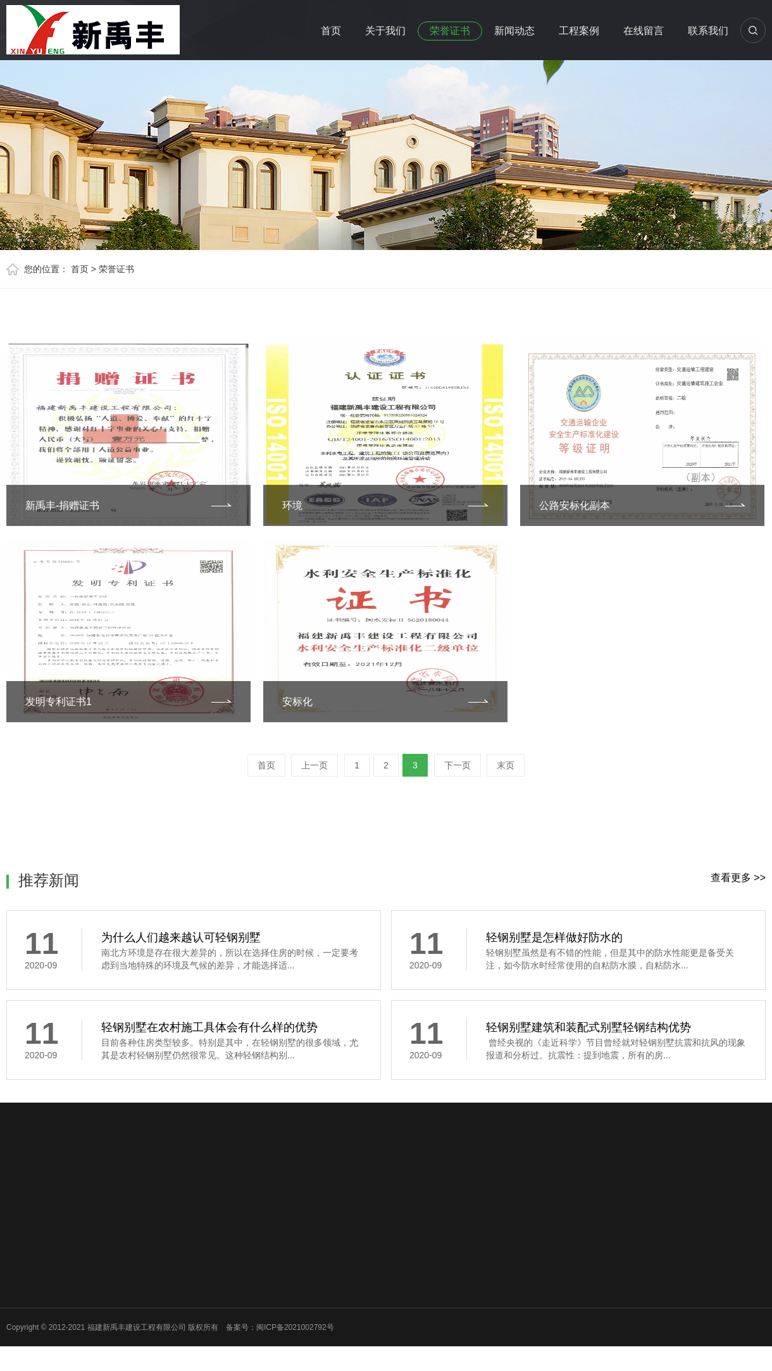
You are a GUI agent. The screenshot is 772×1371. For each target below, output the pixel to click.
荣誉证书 (450, 30)
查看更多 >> (738, 877)
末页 (505, 765)
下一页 (457, 765)
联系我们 (708, 30)
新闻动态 (514, 30)
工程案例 (579, 30)
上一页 (314, 765)
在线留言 (643, 30)
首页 (331, 30)
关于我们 (385, 30)
